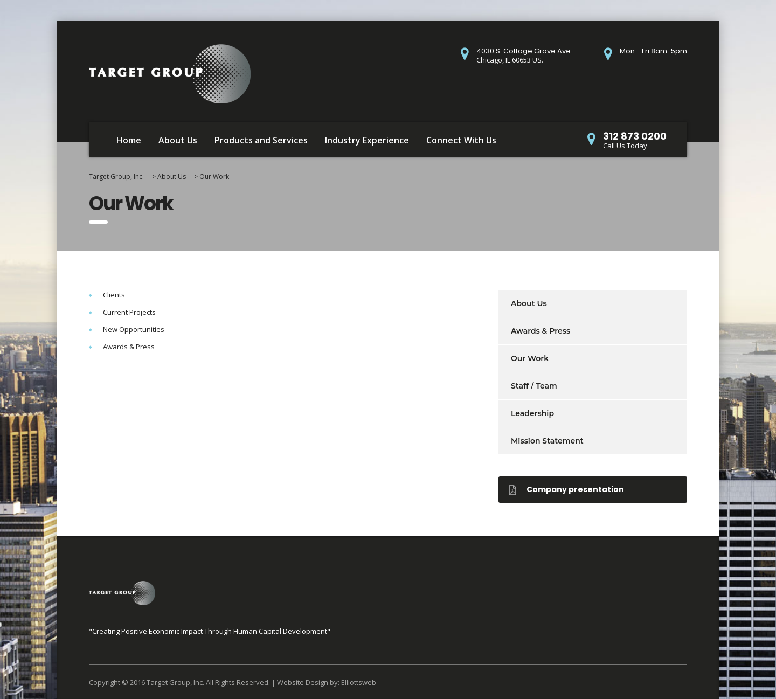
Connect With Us (461, 140)
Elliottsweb (358, 682)
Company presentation (566, 489)
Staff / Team (534, 386)
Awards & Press (540, 331)
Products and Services (261, 140)
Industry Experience (367, 140)
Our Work (530, 358)
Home (128, 140)
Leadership (532, 413)
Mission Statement (547, 441)
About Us (177, 140)
